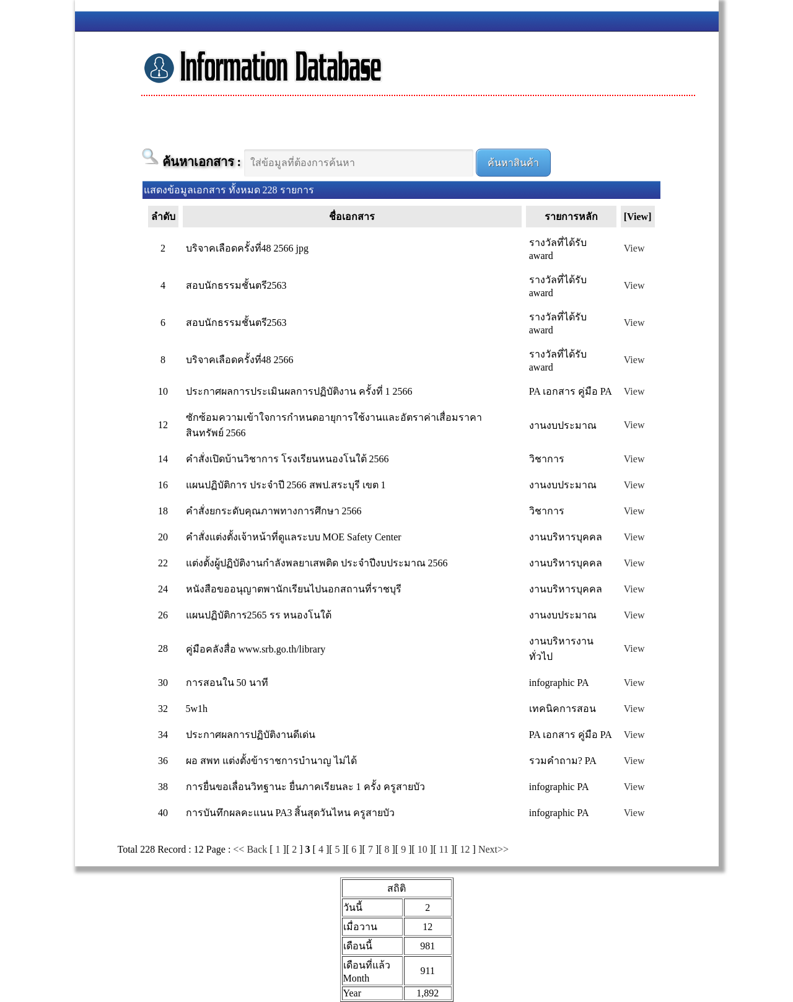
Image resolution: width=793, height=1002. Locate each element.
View (634, 248)
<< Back (250, 849)
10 (422, 849)
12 (465, 849)
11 (444, 849)
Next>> (493, 849)
